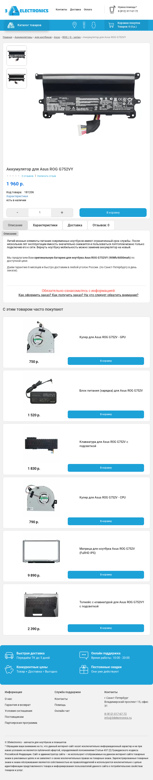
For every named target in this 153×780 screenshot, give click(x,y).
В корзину (113, 212)
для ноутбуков (43, 37)
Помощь (60, 704)
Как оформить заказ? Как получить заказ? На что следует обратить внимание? (78, 295)
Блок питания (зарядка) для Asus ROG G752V (111, 390)
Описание (15, 225)
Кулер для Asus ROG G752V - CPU (102, 497)
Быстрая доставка (31, 653)
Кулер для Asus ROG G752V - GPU (102, 337)
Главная (7, 37)
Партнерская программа (21, 722)
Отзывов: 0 (101, 225)
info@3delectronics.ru (118, 717)
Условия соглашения (18, 710)
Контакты (61, 9)
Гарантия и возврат (18, 704)
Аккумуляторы (23, 37)
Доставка (75, 9)
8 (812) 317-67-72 (115, 713)
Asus (57, 37)
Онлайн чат (62, 710)
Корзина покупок (129, 23)
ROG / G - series (71, 37)
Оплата (88, 9)
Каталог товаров (24, 25)
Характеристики (17, 196)
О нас (8, 698)
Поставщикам (14, 716)
